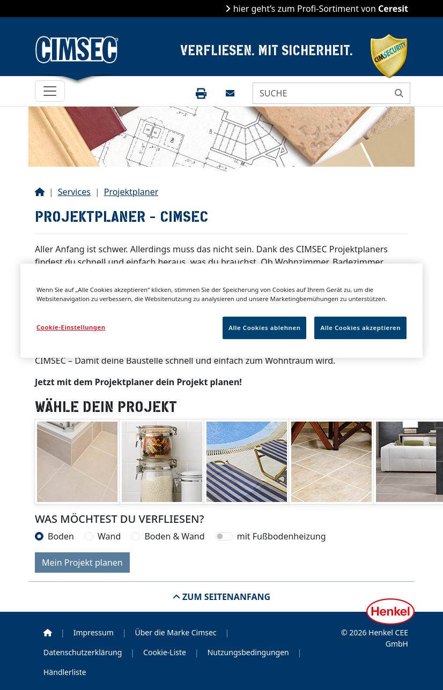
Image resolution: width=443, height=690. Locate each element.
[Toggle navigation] (50, 91)
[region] (221, 311)
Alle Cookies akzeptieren (360, 328)
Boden (61, 536)
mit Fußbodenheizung (281, 536)
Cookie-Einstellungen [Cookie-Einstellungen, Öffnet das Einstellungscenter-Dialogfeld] (71, 327)
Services (74, 192)
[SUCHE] (321, 93)
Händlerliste (64, 672)
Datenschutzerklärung (82, 652)
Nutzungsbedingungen (248, 652)
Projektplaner (131, 192)
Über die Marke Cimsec (175, 632)
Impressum (93, 632)
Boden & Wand (174, 536)
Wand (109, 536)
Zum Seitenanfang (225, 597)
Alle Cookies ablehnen (264, 328)
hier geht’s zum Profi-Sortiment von (319, 8)
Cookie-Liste (164, 652)
